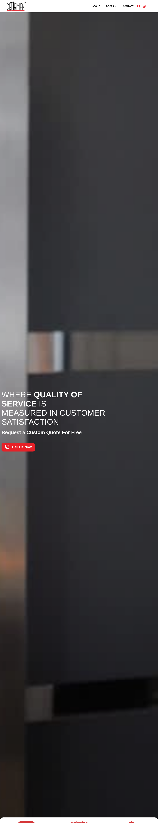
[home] (16, 6)
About (96, 6)
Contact (128, 6)
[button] (111, 6)
